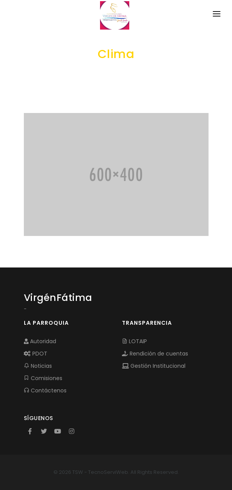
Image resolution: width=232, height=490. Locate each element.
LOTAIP (134, 341)
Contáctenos (45, 390)
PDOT (35, 353)
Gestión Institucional (153, 366)
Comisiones (43, 378)
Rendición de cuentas (155, 353)
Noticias (38, 366)
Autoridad (40, 341)
